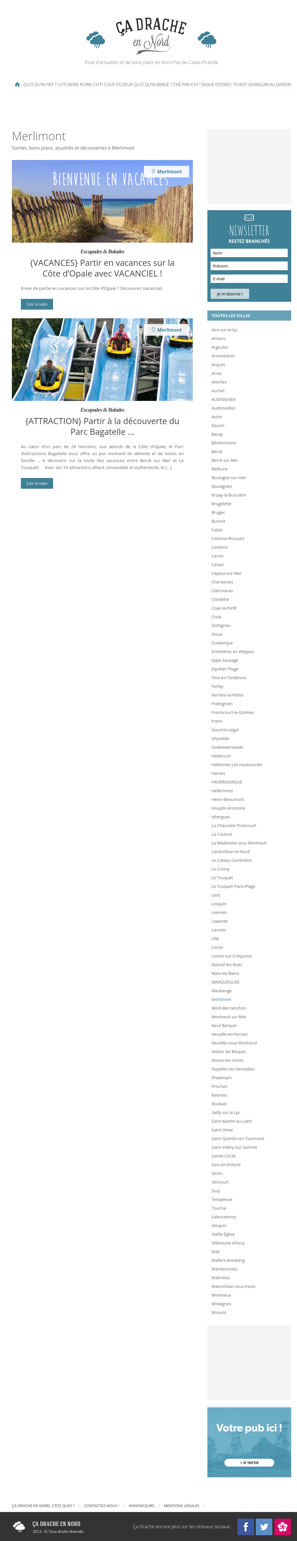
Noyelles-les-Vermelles (232, 1069)
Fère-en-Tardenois (228, 677)
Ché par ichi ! (186, 84)
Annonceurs (141, 1505)
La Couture (221, 834)
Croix (216, 616)
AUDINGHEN (223, 399)
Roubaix (219, 1103)
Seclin (216, 1173)
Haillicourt (221, 756)
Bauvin (217, 425)
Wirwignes (221, 1303)
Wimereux (221, 1295)
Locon (217, 947)
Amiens (218, 338)
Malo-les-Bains (225, 973)
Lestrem (219, 912)
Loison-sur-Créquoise (231, 956)
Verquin (219, 1225)
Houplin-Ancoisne (228, 808)
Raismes (219, 1095)
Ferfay (217, 686)
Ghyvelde (220, 738)
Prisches (219, 1086)
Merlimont (221, 999)
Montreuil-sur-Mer (229, 1017)
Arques (218, 364)
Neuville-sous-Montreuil (234, 1043)
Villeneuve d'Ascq (227, 1243)
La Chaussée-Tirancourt (233, 825)
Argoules (219, 347)
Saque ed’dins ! (216, 84)
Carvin (217, 556)
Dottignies (221, 625)
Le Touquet (222, 877)
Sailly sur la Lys (225, 1112)
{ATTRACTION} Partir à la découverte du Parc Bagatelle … (102, 426)
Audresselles (223, 408)
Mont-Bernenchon (228, 1008)
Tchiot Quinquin (251, 84)
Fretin (216, 721)
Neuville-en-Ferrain (229, 1034)
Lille (215, 938)
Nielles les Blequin (228, 1051)
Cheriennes (222, 582)
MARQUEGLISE (225, 982)
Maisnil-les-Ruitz (226, 964)
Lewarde (219, 921)
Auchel (217, 390)
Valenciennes (223, 1217)
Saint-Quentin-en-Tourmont (237, 1138)
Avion (216, 416)
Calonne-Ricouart (227, 538)
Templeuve (221, 1199)
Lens (215, 895)
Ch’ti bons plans (75, 84)
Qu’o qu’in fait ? (40, 84)
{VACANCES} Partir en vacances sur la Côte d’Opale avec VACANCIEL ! (102, 268)
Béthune (219, 469)
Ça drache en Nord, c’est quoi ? (43, 1505)
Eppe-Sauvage (224, 660)
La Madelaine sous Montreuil (238, 843)
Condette (220, 599)
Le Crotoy (220, 869)
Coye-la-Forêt (224, 608)
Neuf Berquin (224, 1025)
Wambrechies (224, 1269)
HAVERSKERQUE (226, 782)
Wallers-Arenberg (228, 1260)
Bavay (217, 434)
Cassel (217, 564)
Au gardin (280, 84)
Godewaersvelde (227, 747)
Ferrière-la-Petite (227, 695)
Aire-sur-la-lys (224, 329)
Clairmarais (222, 590)
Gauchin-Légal (224, 730)
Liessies (218, 930)
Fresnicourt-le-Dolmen (232, 712)
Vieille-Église (223, 1234)
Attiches (219, 382)
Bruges (218, 512)
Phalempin (221, 1077)
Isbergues (220, 816)
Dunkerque (222, 643)
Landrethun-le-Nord (230, 851)
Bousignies (221, 486)
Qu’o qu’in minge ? (153, 84)
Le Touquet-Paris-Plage (233, 886)
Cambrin (219, 547)
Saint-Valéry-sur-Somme (234, 1147)
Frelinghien (222, 703)
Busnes (218, 521)
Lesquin (218, 903)
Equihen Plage (224, 669)
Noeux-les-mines (227, 1060)
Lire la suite (37, 304)
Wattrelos (220, 1277)
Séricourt (220, 1182)
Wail (215, 1251)
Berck (216, 451)
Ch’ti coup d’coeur (113, 84)
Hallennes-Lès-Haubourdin (236, 764)
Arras (216, 373)
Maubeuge (221, 990)
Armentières (223, 356)
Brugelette (221, 503)
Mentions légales (182, 1505)
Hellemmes (222, 790)
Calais (216, 530)
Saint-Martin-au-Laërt (231, 1121)
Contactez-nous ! (101, 1505)
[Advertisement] (152, 110)
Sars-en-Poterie (226, 1164)
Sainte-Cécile (223, 1156)
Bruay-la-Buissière (228, 495)
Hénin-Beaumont (227, 799)
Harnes (218, 773)
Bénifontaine (223, 443)
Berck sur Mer (224, 460)
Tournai (218, 1208)
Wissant (218, 1312)
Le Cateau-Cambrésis (231, 860)
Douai (217, 634)
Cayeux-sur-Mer (226, 573)
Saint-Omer (222, 1130)
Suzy (215, 1190)
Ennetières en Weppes (232, 651)
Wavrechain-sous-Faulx (233, 1286)
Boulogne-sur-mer (228, 477)
